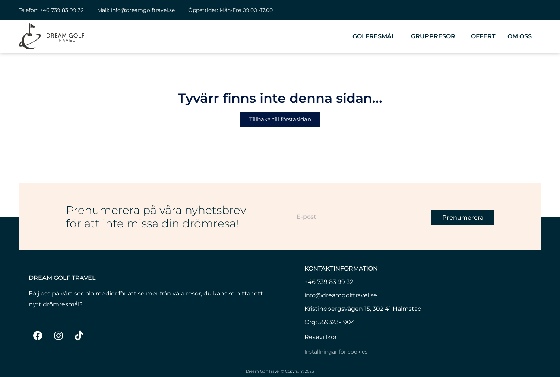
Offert (483, 36)
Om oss (521, 36)
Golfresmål (375, 36)
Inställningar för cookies (335, 351)
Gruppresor (435, 36)
